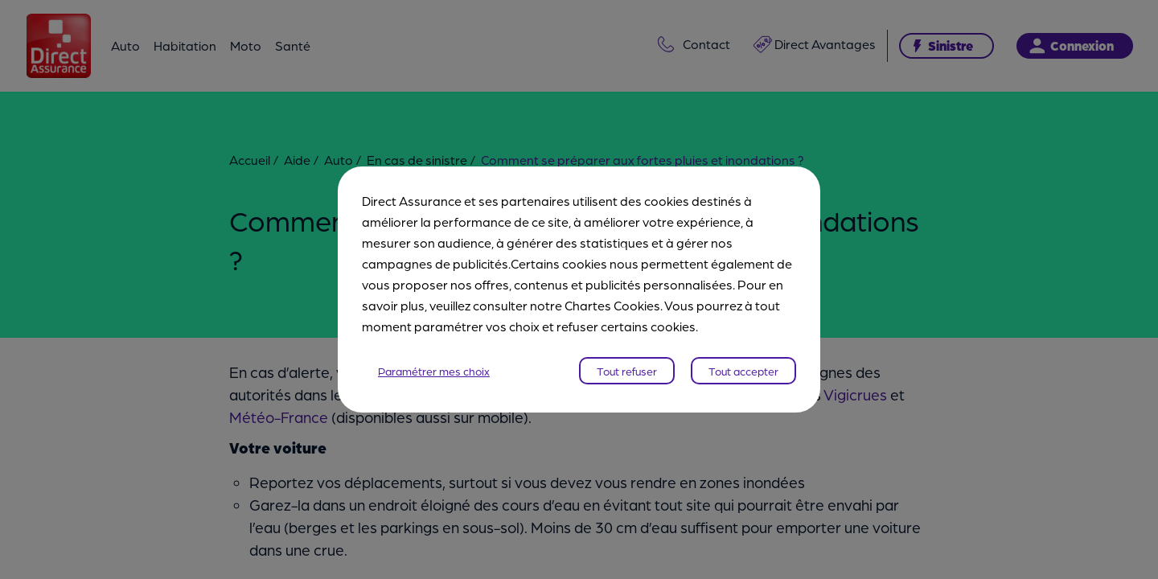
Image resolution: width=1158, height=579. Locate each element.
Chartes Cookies (612, 305)
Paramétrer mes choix (434, 370)
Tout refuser (627, 370)
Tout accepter (743, 370)
